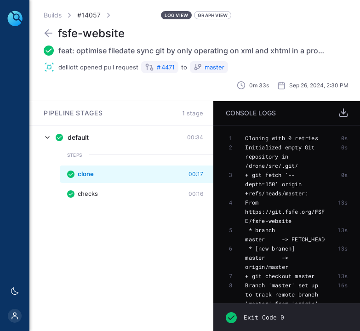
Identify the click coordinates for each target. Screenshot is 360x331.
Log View (177, 15)
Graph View (213, 15)
